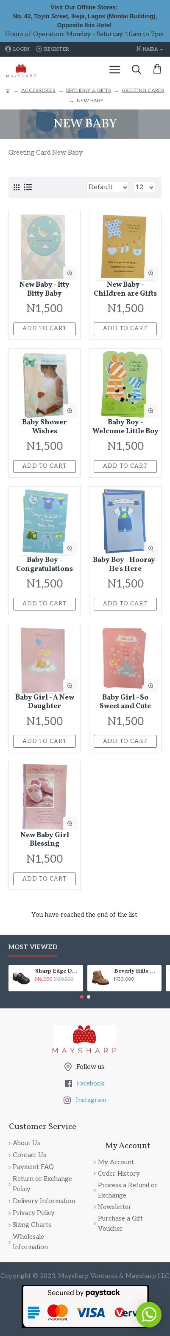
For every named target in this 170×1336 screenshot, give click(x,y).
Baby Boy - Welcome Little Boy (125, 427)
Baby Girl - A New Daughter (44, 702)
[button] (82, 997)
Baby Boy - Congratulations (44, 564)
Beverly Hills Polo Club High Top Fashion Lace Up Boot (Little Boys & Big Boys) (136, 971)
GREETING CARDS (143, 90)
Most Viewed (32, 947)
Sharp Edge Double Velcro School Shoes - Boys (57, 971)
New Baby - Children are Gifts (125, 289)
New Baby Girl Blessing (44, 840)
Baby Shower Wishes (44, 427)
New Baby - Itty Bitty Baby (45, 289)
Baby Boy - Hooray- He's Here (125, 564)
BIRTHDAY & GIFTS (88, 90)
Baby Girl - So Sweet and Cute (125, 702)
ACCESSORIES (38, 90)
